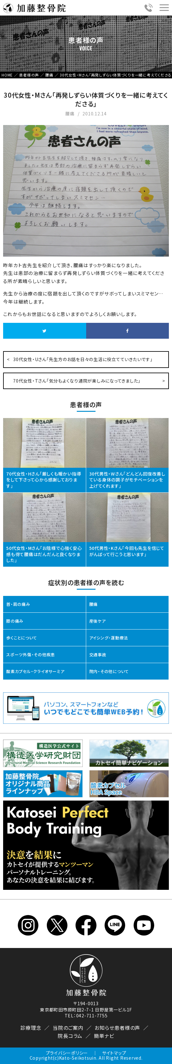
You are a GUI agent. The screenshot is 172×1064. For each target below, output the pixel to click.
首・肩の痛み (18, 604)
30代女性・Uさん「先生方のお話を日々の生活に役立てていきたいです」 (83, 359)
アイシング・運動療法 (108, 638)
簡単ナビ (104, 1035)
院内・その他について (109, 671)
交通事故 (97, 654)
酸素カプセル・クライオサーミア (35, 671)
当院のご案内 (68, 1027)
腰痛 (93, 604)
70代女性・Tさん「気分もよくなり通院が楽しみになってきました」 (76, 381)
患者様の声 (127, 1027)
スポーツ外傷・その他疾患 (30, 654)
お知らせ (104, 1027)
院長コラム (70, 1035)
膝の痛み (14, 621)
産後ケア (97, 621)
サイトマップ (114, 1053)
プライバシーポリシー (67, 1053)
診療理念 (30, 1027)
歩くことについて (21, 638)
